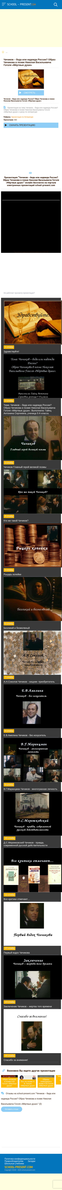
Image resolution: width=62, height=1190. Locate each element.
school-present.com (19, 1167)
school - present (21, 4)
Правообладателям (14, 1161)
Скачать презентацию (20, 125)
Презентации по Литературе (22, 117)
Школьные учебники (14, 1163)
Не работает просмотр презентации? (19, 293)
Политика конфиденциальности (20, 1159)
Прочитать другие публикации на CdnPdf (31, 252)
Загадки (31, 1161)
